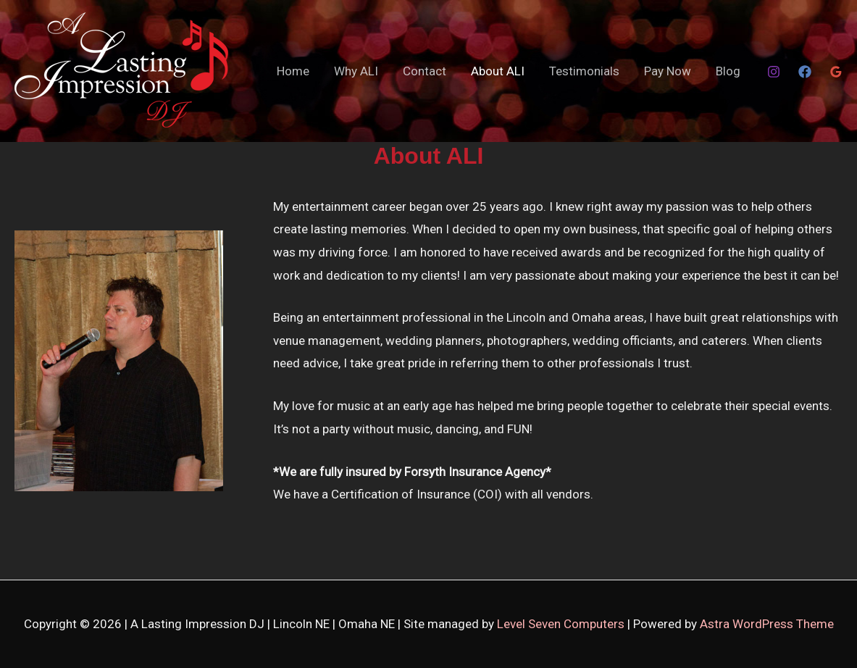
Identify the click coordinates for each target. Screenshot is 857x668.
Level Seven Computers (562, 624)
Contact (424, 71)
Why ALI (356, 71)
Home (293, 71)
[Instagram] (773, 71)
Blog (728, 71)
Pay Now (667, 71)
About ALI (497, 71)
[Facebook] (804, 71)
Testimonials (584, 71)
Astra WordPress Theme (767, 624)
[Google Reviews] (836, 71)
